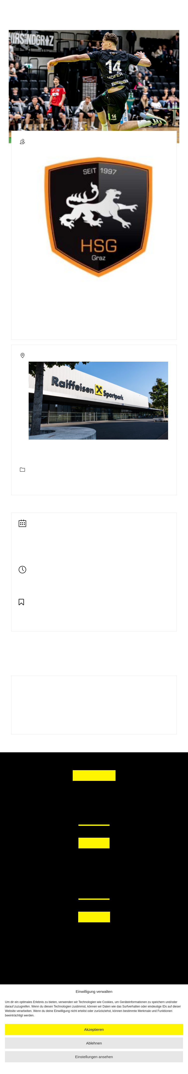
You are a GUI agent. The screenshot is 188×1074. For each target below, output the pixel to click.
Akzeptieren (94, 1029)
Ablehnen (94, 1043)
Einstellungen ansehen (94, 1057)
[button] (94, 859)
